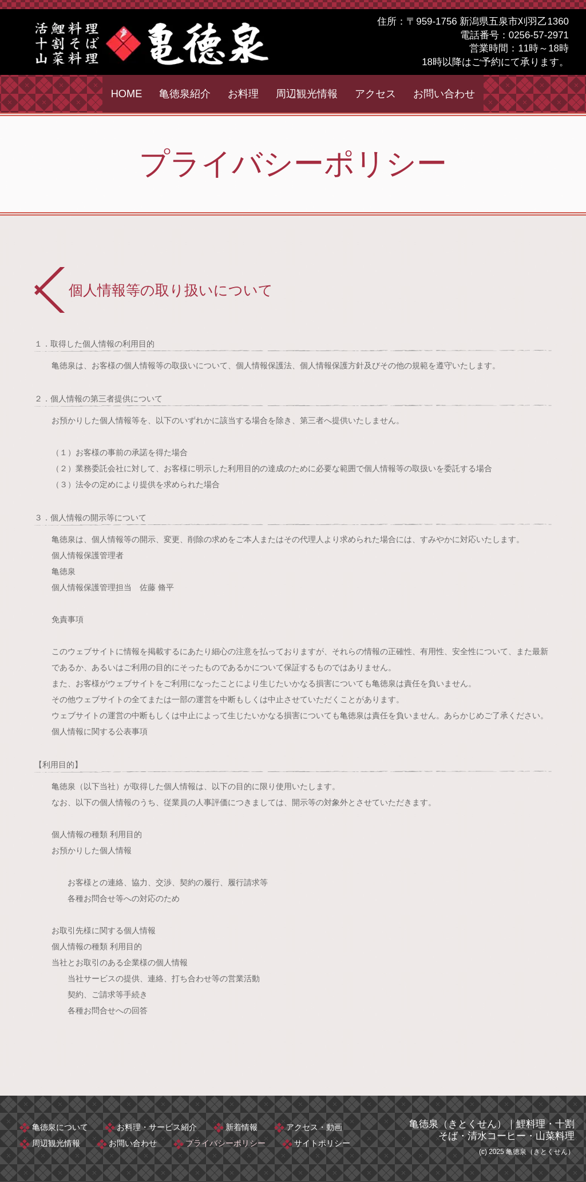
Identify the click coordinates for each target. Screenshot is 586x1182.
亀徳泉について (61, 1126)
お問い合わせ (444, 94)
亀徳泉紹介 (185, 94)
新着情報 (244, 1126)
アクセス (375, 94)
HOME (126, 94)
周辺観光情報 (307, 94)
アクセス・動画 (317, 1126)
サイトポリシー (325, 1142)
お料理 (243, 94)
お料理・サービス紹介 (158, 1126)
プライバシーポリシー (228, 1142)
